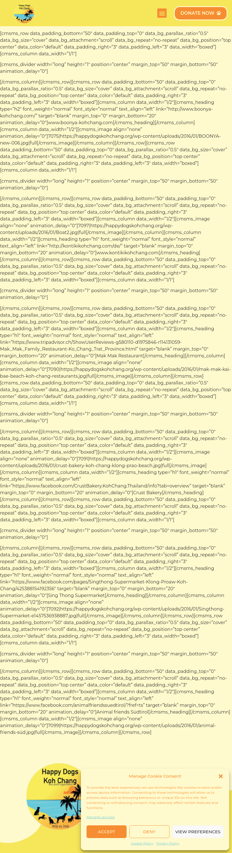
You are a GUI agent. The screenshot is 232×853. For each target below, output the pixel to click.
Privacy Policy (167, 843)
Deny (149, 831)
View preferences (197, 831)
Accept (106, 831)
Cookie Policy (142, 843)
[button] (221, 776)
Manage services (101, 817)
